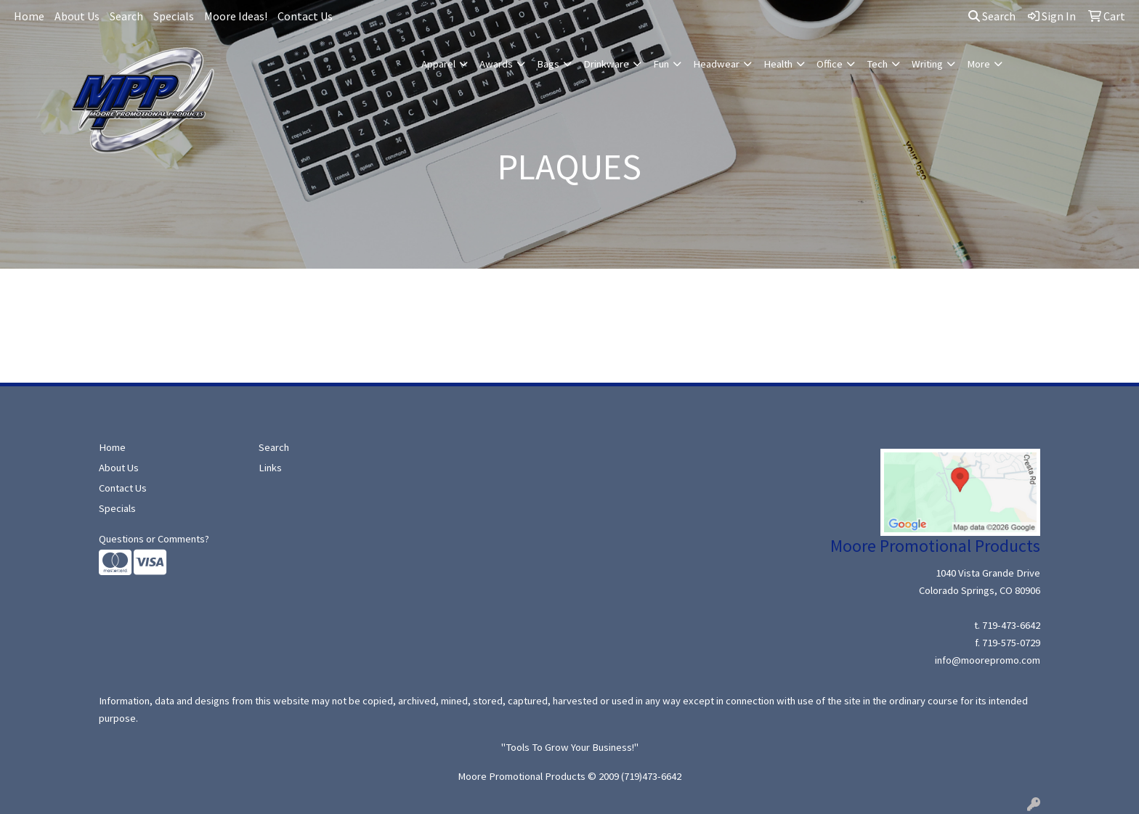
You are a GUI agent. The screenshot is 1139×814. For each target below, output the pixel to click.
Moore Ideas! (235, 16)
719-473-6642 (1011, 625)
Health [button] (778, 63)
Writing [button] (927, 63)
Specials (173, 16)
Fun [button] (661, 63)
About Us (77, 16)
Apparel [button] (438, 63)
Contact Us (305, 16)
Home (29, 16)
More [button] (978, 63)
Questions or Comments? (154, 538)
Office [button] (829, 63)
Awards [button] (496, 63)
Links (270, 467)
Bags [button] (548, 63)
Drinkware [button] (606, 63)
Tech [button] (877, 63)
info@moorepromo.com (987, 660)
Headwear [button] (716, 63)
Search (126, 16)
